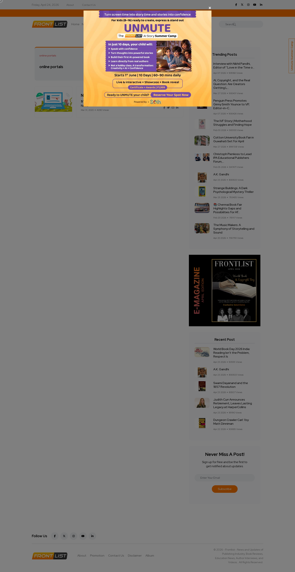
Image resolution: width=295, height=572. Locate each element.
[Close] (147, 8)
